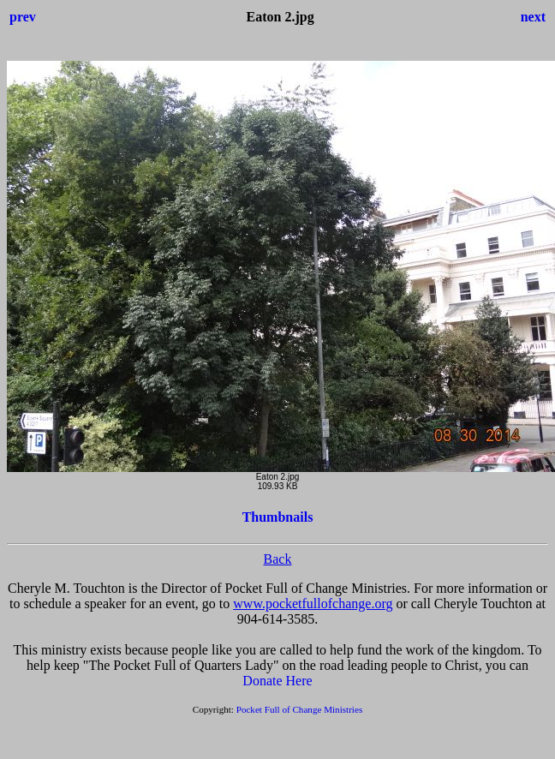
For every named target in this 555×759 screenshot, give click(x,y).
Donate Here (277, 680)
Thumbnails (277, 517)
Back (278, 559)
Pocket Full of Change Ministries (299, 709)
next (533, 16)
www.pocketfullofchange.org (312, 603)
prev (22, 16)
